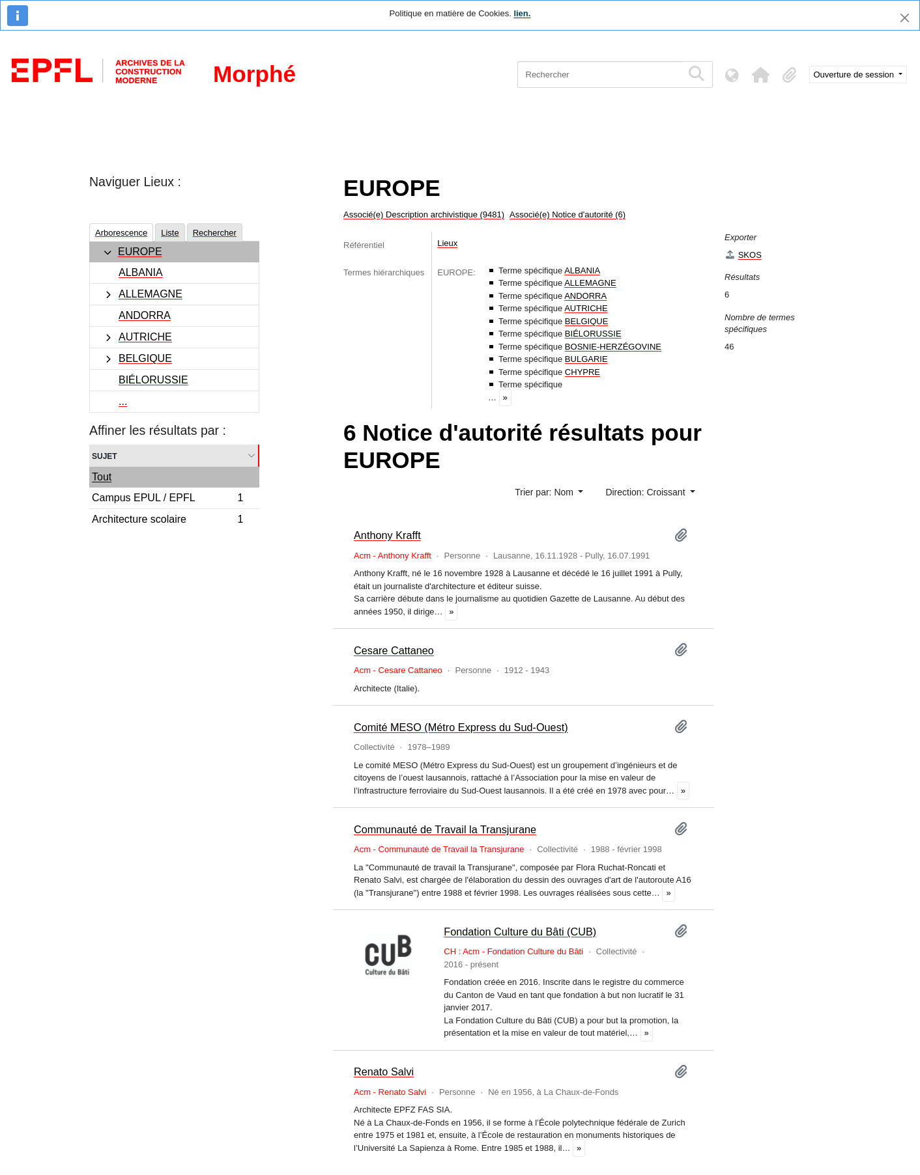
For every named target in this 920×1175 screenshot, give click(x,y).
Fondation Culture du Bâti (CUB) (520, 931)
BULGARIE (586, 359)
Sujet (104, 455)
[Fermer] (904, 18)
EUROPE (140, 251)
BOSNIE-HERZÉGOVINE (613, 347)
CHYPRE (582, 372)
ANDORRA (145, 315)
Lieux (447, 243)
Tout (101, 476)
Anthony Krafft (387, 535)
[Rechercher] (599, 74)
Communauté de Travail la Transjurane (445, 829)
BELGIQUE (145, 358)
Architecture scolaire (167, 521)
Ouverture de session (855, 74)
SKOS (743, 255)
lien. (521, 13)
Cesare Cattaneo (394, 650)
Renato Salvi (384, 1071)
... (123, 401)
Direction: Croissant (646, 492)
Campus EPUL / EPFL (167, 499)
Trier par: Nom (545, 492)
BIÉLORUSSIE (153, 379)
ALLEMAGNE (150, 293)
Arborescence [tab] (121, 233)
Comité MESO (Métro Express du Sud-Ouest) (461, 727)
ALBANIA (141, 272)
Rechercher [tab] (215, 233)
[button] (761, 75)
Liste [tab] (170, 233)
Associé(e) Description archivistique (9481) (423, 214)
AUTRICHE (145, 336)
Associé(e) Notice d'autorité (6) (567, 214)
